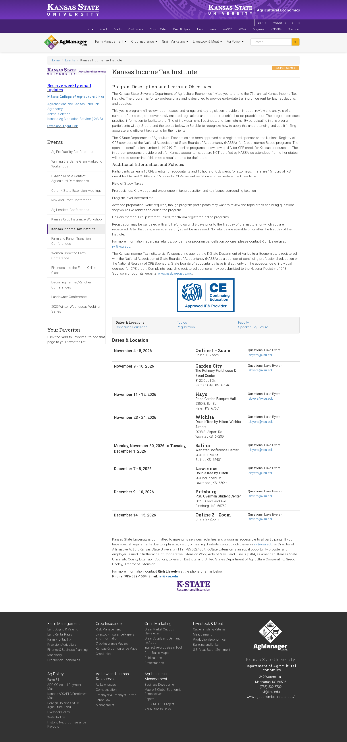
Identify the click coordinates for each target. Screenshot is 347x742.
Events (118, 29)
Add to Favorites (285, 67)
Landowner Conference (69, 297)
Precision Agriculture (61, 644)
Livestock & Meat (207, 42)
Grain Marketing (175, 42)
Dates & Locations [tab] (130, 323)
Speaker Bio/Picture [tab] (253, 327)
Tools (200, 29)
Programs (258, 29)
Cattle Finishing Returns (209, 629)
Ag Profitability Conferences (72, 152)
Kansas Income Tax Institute (73, 229)
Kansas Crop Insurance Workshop (76, 219)
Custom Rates (158, 29)
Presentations (154, 663)
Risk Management (108, 629)
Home (90, 29)
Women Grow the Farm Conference (68, 255)
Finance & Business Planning (67, 649)
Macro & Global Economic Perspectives (163, 691)
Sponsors (294, 29)
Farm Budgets (181, 29)
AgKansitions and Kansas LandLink (73, 104)
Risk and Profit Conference (71, 200)
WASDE (227, 29)
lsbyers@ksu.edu (261, 355)
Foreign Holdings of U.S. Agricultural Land (64, 705)
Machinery (54, 655)
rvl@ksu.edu (121, 247)
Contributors (135, 29)
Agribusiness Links (158, 709)
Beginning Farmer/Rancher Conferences (71, 284)
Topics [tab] (182, 323)
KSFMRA (276, 29)
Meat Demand (202, 634)
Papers (149, 699)
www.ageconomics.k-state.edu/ (271, 697)
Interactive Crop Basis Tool (163, 647)
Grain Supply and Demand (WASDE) (163, 640)
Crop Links (103, 654)
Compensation (106, 689)
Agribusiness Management (156, 676)
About (103, 29)
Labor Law (103, 700)
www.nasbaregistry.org (175, 273)
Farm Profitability (59, 639)
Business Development (160, 684)
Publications (153, 658)
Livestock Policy (58, 712)
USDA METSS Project (159, 704)
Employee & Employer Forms (116, 695)
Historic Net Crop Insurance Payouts (66, 724)
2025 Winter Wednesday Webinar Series (75, 309)
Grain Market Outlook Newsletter (159, 631)
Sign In (262, 22)
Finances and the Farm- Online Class (73, 270)
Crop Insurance (144, 42)
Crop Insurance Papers (112, 643)
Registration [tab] (186, 327)
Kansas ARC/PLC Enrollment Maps (67, 696)
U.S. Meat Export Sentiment (211, 649)
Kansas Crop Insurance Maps (116, 648)
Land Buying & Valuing (62, 629)
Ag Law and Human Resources (112, 676)
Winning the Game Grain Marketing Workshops (76, 164)
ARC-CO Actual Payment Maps (64, 687)
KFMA (242, 29)
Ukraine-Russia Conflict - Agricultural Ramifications (70, 178)
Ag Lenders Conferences (70, 210)
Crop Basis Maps (157, 653)
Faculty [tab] (243, 323)
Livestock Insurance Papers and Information (115, 636)
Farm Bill (53, 679)
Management (105, 705)
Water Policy (56, 717)
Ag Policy (235, 42)
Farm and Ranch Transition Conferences (71, 241)
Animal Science (59, 114)
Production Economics (63, 660)
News (213, 29)
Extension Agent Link (62, 126)
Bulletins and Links (206, 644)
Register (277, 22)
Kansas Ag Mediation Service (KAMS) (75, 119)
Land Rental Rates (59, 634)
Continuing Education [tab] (131, 327)
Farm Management (110, 42)
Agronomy (55, 109)
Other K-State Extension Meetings (76, 191)
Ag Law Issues (106, 684)
